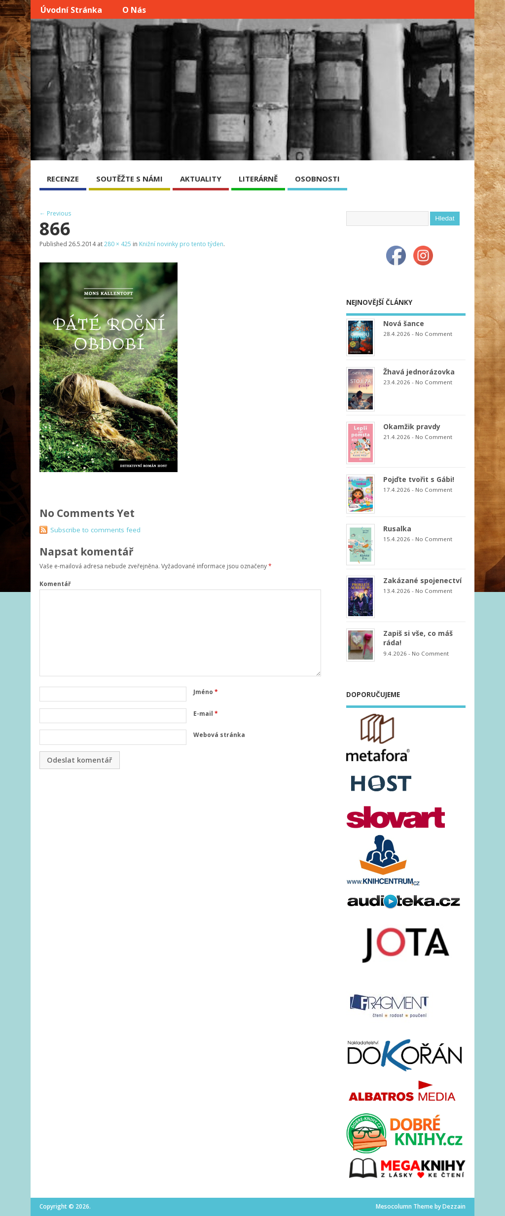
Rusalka (397, 528)
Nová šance (403, 323)
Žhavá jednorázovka (419, 371)
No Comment (433, 333)
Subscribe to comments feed (95, 529)
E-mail (205, 713)
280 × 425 (117, 244)
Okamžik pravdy (411, 426)
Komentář (55, 584)
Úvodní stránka (71, 9)
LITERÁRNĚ (258, 179)
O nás (134, 9)
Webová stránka (219, 735)
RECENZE (63, 179)
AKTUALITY (200, 179)
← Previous (55, 213)
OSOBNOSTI (317, 179)
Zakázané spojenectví (422, 580)
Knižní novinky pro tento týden (181, 244)
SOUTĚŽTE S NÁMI (129, 179)
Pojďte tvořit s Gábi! (418, 479)
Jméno (205, 692)
